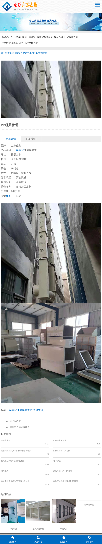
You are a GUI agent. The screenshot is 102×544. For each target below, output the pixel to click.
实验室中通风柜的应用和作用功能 (15, 467)
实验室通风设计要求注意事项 (65, 467)
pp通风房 (64, 512)
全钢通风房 (89, 487)
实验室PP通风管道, (19, 410)
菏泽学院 (57, 454)
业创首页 (15, 53)
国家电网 (4, 461)
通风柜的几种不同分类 (62, 461)
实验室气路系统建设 (20, 427)
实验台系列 (59, 37)
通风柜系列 (72, 37)
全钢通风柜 (5, 440)
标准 (8, 195)
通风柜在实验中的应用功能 (12, 454)
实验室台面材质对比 (61, 447)
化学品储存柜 (31, 43)
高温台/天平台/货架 (11, 37)
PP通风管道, (37, 410)
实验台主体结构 (59, 440)
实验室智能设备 (45, 37)
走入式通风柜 (38, 512)
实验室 (20, 150)
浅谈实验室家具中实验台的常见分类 (16, 447)
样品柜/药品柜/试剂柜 (12, 43)
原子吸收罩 (15, 421)
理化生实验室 (29, 37)
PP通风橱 (13, 512)
